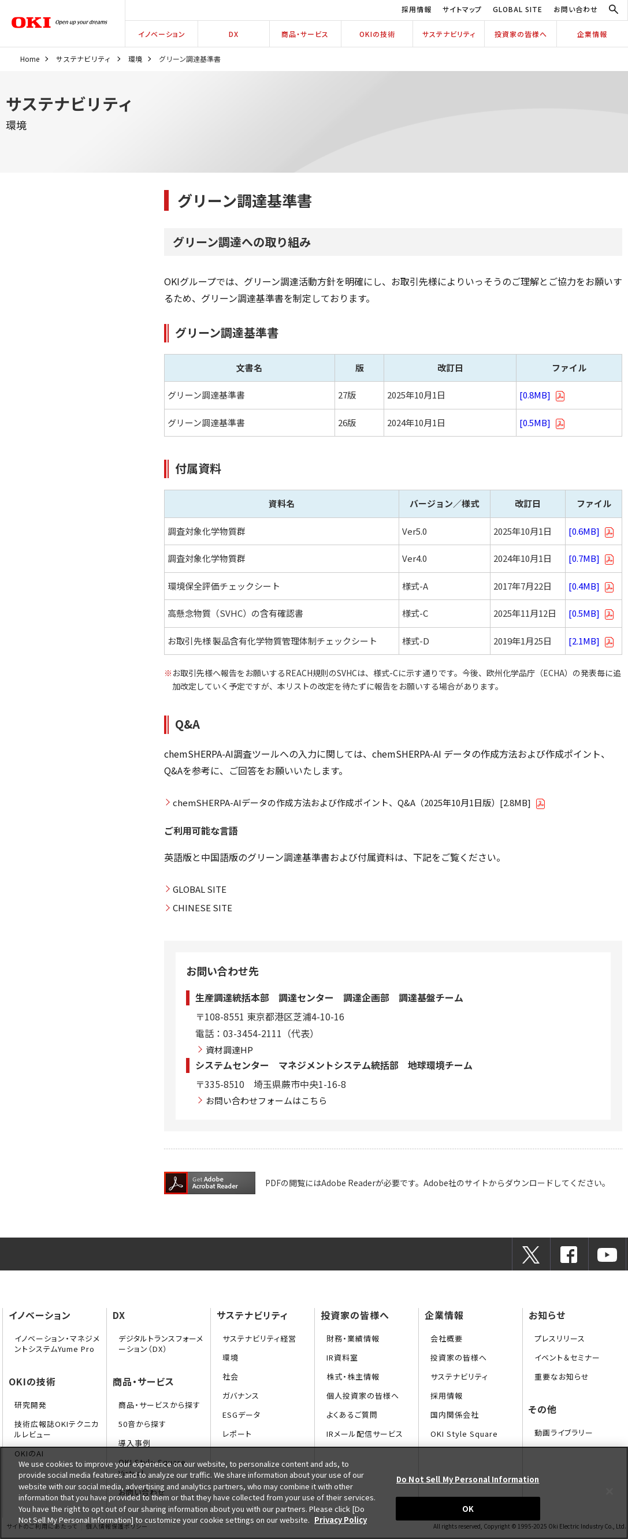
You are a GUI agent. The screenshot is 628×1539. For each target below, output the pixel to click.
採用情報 (417, 9)
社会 (230, 1376)
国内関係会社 (454, 1414)
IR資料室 (342, 1357)
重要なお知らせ (561, 1376)
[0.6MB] (591, 531)
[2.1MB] (591, 641)
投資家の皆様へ (521, 34)
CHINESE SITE (202, 907)
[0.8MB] (542, 395)
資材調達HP (229, 1050)
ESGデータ (241, 1414)
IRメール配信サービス (364, 1433)
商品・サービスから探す (159, 1404)
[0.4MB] (591, 586)
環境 (135, 59)
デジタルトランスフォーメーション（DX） (160, 1343)
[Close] (609, 1491)
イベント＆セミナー (567, 1357)
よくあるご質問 (352, 1414)
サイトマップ (462, 9)
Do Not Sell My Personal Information (468, 1479)
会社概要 (446, 1338)
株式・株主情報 (353, 1376)
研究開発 (30, 1404)
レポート (237, 1433)
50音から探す (142, 1423)
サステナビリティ (448, 34)
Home (29, 59)
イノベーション (161, 34)
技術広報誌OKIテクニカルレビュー (56, 1429)
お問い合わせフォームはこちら (266, 1100)
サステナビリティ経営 (259, 1338)
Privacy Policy (340, 1519)
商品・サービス (305, 34)
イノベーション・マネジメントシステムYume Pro (57, 1343)
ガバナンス (240, 1395)
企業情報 (592, 34)
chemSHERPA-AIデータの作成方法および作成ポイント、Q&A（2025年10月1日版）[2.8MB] (359, 802)
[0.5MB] (542, 422)
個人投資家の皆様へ (362, 1395)
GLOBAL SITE (517, 9)
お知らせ (547, 1315)
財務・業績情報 (353, 1338)
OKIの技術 (377, 34)
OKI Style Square (464, 1433)
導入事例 (134, 1442)
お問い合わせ (575, 9)
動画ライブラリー (563, 1432)
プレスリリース (559, 1338)
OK (468, 1508)
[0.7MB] (591, 558)
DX (234, 34)
